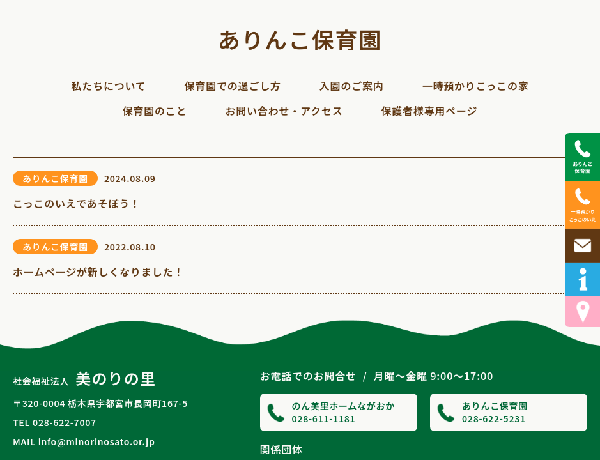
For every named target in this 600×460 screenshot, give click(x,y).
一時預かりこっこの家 (475, 85)
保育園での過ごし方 (233, 85)
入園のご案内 (351, 85)
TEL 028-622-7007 (54, 422)
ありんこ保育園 (300, 39)
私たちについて (108, 85)
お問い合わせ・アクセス (283, 110)
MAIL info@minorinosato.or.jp (84, 441)
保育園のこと (155, 110)
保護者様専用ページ (429, 110)
